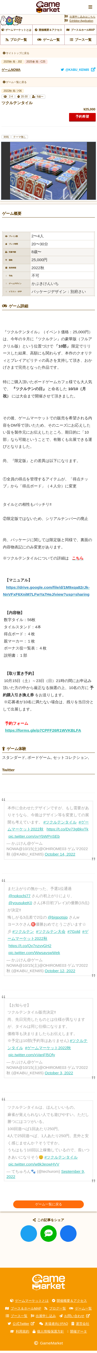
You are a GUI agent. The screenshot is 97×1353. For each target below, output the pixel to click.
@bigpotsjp (58, 919)
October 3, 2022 (59, 1075)
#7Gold (74, 934)
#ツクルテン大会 (50, 934)
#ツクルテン (23, 934)
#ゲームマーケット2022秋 (48, 1050)
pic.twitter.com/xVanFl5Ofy (32, 1057)
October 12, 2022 (60, 973)
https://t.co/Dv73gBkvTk (67, 831)
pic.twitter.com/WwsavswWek (34, 955)
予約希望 (82, 119)
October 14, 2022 (60, 856)
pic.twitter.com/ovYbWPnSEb (34, 838)
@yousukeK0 (20, 905)
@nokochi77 (20, 898)
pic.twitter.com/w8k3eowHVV (34, 1166)
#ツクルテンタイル (60, 824)
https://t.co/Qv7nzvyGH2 (30, 948)
